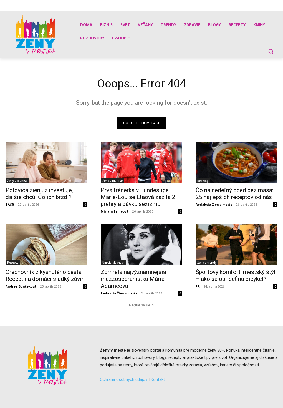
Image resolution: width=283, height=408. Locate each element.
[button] (270, 51)
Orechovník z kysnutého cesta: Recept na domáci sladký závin (45, 275)
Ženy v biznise (17, 181)
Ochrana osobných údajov (123, 379)
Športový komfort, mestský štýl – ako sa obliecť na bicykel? (236, 275)
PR (198, 286)
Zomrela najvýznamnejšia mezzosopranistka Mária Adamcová (133, 279)
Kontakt (158, 379)
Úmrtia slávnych (113, 263)
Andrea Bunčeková (21, 286)
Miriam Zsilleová (114, 211)
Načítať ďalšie (141, 305)
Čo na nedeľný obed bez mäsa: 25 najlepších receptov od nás (234, 193)
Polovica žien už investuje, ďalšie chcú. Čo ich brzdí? (39, 193)
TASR (10, 204)
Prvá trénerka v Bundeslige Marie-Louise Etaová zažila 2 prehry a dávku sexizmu (138, 197)
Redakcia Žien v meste (214, 204)
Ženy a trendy (206, 263)
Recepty (202, 181)
